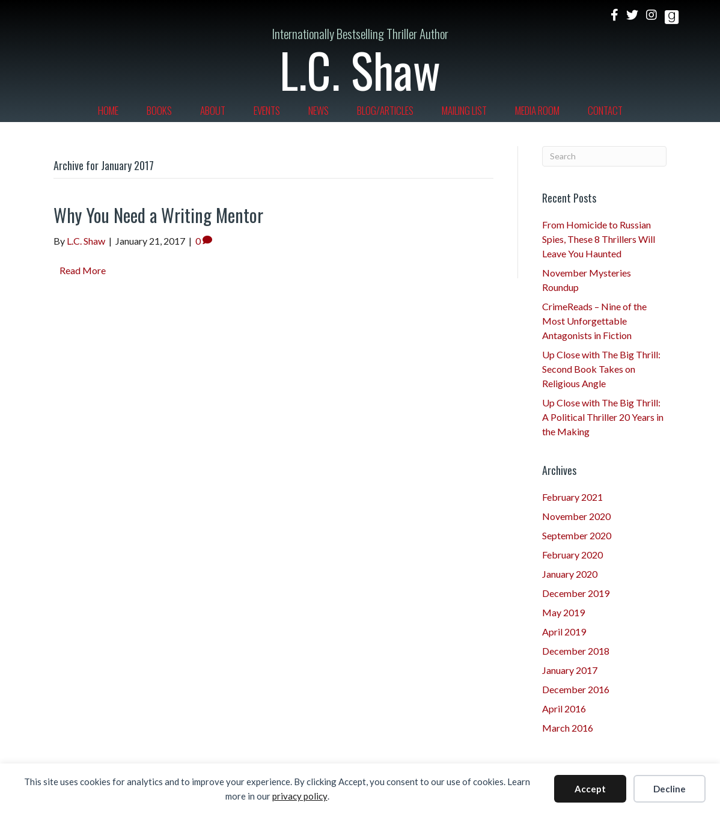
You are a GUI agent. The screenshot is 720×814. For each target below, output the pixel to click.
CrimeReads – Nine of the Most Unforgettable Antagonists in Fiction (594, 321)
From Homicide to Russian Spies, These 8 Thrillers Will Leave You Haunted (598, 239)
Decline (669, 788)
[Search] (604, 156)
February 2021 (572, 497)
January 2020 (569, 574)
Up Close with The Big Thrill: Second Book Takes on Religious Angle (601, 369)
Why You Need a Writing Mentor (158, 214)
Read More (82, 270)
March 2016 (567, 727)
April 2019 (564, 631)
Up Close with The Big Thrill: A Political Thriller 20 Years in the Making (603, 417)
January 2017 (569, 670)
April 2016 (564, 708)
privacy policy (300, 796)
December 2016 (575, 689)
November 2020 (576, 516)
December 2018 (575, 650)
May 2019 (563, 612)
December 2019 (575, 593)
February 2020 (572, 554)
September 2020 (576, 535)
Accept (590, 788)
